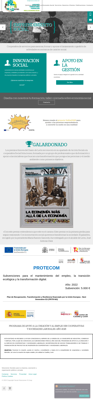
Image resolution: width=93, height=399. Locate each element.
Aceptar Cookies (84, 395)
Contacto (89, 5)
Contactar (5, 374)
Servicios (58, 5)
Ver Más (70, 82)
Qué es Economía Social (45, 5)
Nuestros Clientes (68, 5)
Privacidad (22, 374)
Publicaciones (81, 5)
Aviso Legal (33, 374)
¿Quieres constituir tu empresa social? (22, 83)
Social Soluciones (22, 7)
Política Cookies (7, 376)
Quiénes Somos (30, 5)
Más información (82, 392)
